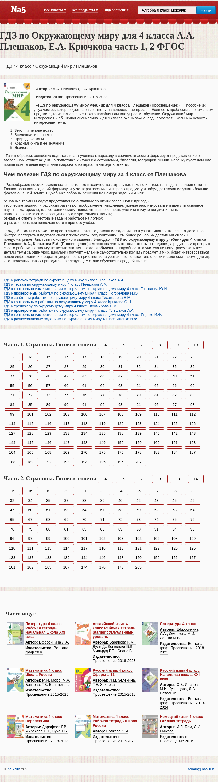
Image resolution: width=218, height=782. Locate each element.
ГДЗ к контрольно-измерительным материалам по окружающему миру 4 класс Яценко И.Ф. (83, 315)
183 (156, 452)
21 (156, 357)
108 (120, 414)
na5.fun (13, 769)
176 (120, 452)
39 (102, 500)
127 (12, 433)
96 (12, 538)
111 (174, 414)
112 (192, 414)
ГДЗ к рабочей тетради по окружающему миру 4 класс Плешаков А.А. (64, 280)
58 (120, 510)
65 (156, 386)
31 (120, 366)
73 (48, 395)
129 (48, 433)
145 (30, 443)
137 (30, 557)
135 (102, 433)
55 (12, 386)
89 (48, 405)
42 (66, 376)
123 (138, 424)
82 (174, 395)
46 (192, 500)
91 (84, 405)
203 (138, 567)
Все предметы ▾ (85, 10)
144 (12, 443)
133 (66, 433)
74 (156, 519)
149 (102, 443)
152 (120, 443)
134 (84, 433)
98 (192, 405)
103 (66, 414)
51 (192, 376)
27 (48, 366)
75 (66, 395)
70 (84, 519)
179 (120, 567)
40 (48, 376)
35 (174, 366)
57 (48, 386)
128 (30, 433)
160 (156, 443)
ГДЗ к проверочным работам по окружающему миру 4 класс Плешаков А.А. (69, 310)
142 (174, 433)
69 (192, 386)
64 (138, 386)
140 (156, 433)
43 (84, 376)
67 (30, 519)
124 (156, 424)
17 (84, 357)
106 (84, 414)
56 (30, 386)
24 (120, 491)
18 (102, 357)
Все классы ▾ (55, 10)
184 (174, 452)
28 (66, 366)
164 (12, 452)
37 (12, 376)
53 (66, 510)
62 (102, 386)
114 (12, 424)
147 (66, 443)
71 (12, 395)
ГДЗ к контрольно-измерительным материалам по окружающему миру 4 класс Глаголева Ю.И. (86, 289)
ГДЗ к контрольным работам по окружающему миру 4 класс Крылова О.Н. (68, 302)
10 (196, 345)
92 (102, 405)
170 (84, 452)
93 (120, 405)
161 (174, 443)
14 (30, 357)
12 (12, 357)
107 (102, 414)
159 (138, 443)
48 (138, 376)
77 (102, 395)
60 (66, 386)
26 (30, 366)
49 (156, 376)
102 (48, 414)
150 (138, 557)
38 (30, 376)
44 (102, 376)
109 (138, 414)
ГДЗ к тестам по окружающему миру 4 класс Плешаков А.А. (55, 284)
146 (48, 443)
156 (174, 557)
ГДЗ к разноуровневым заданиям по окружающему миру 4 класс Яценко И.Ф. (71, 319)
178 (138, 452)
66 (174, 386)
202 (138, 462)
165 (30, 452)
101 (30, 414)
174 (84, 567)
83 (192, 395)
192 (48, 462)
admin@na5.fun (201, 769)
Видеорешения (115, 10)
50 (174, 376)
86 (102, 529)
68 (48, 519)
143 (192, 433)
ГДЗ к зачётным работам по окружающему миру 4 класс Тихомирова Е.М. (67, 297)
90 (66, 405)
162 (30, 567)
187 (192, 452)
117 (66, 424)
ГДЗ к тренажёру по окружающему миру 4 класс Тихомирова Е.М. (61, 306)
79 (138, 395)
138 (120, 433)
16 (66, 357)
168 (48, 452)
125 (174, 424)
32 (138, 366)
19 (120, 357)
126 (192, 424)
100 (66, 538)
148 (84, 443)
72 (30, 395)
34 (156, 366)
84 (12, 405)
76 (84, 395)
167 (66, 567)
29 (84, 366)
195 (102, 462)
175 (102, 452)
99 (12, 414)
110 (156, 414)
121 (138, 548)
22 (174, 357)
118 (84, 424)
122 (120, 424)
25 (12, 366)
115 (30, 424)
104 (138, 538)
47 (120, 376)
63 (120, 386)
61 (84, 386)
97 (174, 405)
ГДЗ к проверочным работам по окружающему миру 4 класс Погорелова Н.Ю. (71, 293)
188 (12, 462)
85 (30, 405)
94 (138, 405)
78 (120, 395)
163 (192, 443)
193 (66, 462)
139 (138, 433)
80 (48, 529)
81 (156, 395)
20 (138, 357)
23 (192, 357)
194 (84, 462)
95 (156, 405)
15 (48, 357)
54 (84, 510)
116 (48, 424)
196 (120, 462)
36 (192, 366)
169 (66, 452)
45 (174, 500)
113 (48, 548)
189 (30, 462)
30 (102, 366)
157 (192, 557)
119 (102, 424)
